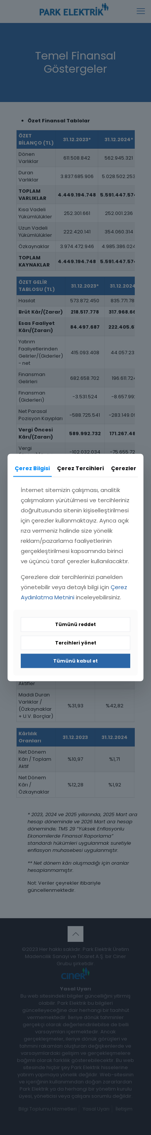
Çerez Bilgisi (32, 468)
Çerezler (123, 468)
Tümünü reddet (75, 624)
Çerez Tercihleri (80, 468)
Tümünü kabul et (75, 661)
